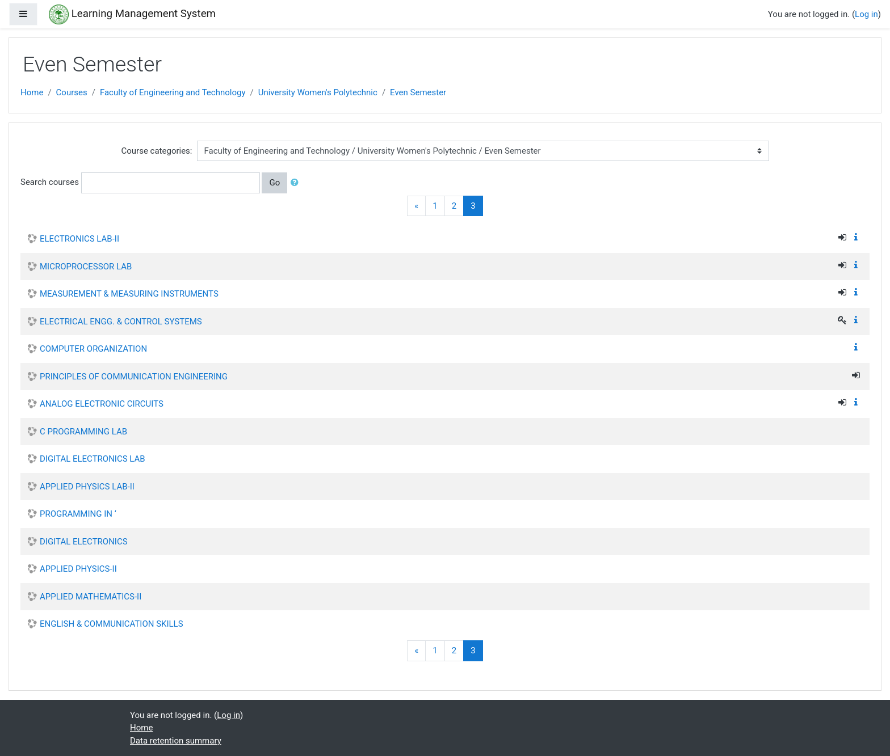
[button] (296, 183)
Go (274, 183)
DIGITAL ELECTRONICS (84, 542)
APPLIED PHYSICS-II (78, 569)
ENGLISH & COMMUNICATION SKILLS (111, 624)
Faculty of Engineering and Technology (173, 92)
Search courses (49, 182)
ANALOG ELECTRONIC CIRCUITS (101, 404)
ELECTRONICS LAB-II (79, 239)
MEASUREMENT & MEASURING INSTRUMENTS (129, 294)
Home (31, 92)
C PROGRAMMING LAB (83, 431)
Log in (866, 14)
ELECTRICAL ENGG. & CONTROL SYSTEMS (121, 321)
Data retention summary (175, 741)
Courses (71, 92)
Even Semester (418, 92)
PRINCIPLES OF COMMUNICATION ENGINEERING (134, 376)
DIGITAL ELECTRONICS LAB (92, 459)
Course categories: (156, 151)
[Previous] (416, 206)
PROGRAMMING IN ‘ (78, 514)
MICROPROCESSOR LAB (86, 266)
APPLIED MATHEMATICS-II (90, 597)
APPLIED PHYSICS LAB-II (87, 487)
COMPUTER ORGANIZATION (93, 349)
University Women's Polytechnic (317, 92)
